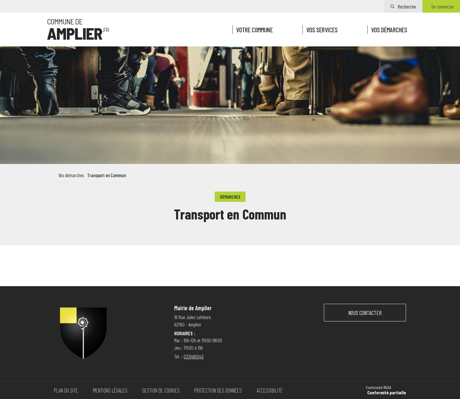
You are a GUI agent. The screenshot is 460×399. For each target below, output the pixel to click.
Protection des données (218, 390)
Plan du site (66, 390)
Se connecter (442, 6)
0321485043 (194, 356)
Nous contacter (365, 312)
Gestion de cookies (161, 390)
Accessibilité (270, 390)
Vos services (322, 29)
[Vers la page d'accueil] (78, 29)
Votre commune (254, 29)
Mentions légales (110, 390)
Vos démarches (389, 29)
